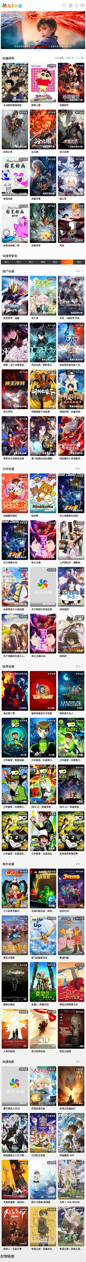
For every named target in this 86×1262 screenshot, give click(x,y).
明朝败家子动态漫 (40, 411)
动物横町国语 (10, 515)
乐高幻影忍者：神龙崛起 (44, 911)
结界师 (63, 656)
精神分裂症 (9, 1004)
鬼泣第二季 (9, 713)
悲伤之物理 (65, 1051)
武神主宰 (7, 152)
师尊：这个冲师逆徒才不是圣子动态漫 (22, 365)
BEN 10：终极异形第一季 (44, 807)
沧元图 (34, 152)
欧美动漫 (8, 666)
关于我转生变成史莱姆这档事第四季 (49, 609)
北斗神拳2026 (10, 562)
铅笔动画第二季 (11, 245)
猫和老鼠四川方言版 (41, 713)
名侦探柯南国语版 (12, 105)
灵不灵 (34, 318)
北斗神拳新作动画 (69, 515)
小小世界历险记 (11, 911)
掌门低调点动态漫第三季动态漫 (47, 458)
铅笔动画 (7, 198)
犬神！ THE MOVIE (70, 1202)
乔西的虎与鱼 (38, 1108)
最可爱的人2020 (11, 1108)
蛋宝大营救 (9, 957)
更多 (80, 271)
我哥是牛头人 (66, 713)
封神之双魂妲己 (68, 1108)
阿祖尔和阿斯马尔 (69, 1004)
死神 (62, 245)
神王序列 (7, 411)
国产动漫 (8, 271)
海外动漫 (8, 864)
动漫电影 (8, 1061)
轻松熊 (34, 515)
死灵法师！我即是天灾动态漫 (46, 365)
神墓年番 (36, 198)
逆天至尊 (64, 152)
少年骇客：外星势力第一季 (45, 760)
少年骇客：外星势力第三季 (17, 807)
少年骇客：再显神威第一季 (17, 760)
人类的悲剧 (9, 1051)
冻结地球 (64, 609)
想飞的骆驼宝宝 (39, 957)
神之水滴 (36, 562)
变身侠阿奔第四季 (69, 853)
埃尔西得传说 (38, 1051)
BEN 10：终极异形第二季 (73, 807)
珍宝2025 (64, 911)
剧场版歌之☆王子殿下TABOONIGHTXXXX (25, 1155)
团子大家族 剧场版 (40, 1202)
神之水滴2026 (38, 656)
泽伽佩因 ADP (67, 1155)
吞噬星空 (64, 105)
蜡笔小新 (36, 105)
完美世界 (36, 245)
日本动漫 (8, 469)
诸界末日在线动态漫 (13, 458)
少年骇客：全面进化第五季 (45, 853)
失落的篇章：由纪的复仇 (15, 1202)
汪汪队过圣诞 (38, 1155)
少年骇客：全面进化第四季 (17, 853)
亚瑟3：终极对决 (40, 1004)
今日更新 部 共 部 (69, 58)
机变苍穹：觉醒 (11, 318)
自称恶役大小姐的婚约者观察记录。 (21, 609)
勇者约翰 (64, 957)
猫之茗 (63, 198)
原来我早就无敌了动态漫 (72, 365)
